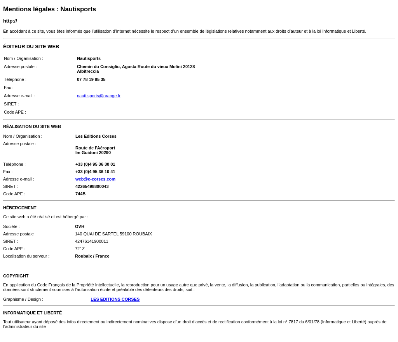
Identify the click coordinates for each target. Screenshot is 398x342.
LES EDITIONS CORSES (115, 299)
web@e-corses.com (95, 179)
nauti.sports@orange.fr (98, 95)
